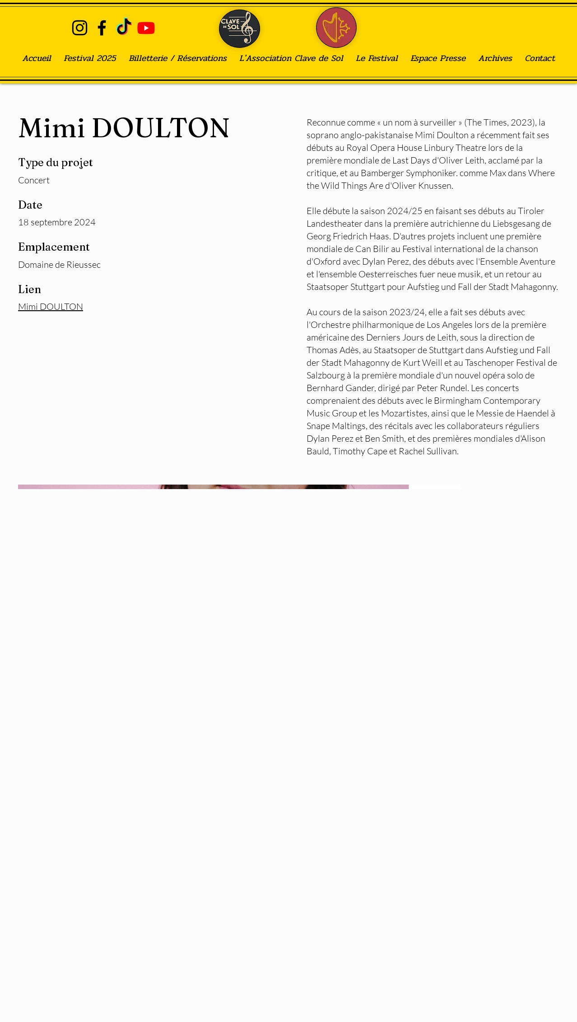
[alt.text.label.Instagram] (80, 28)
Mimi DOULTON (50, 306)
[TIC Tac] (124, 28)
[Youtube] (146, 28)
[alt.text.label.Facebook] (102, 28)
